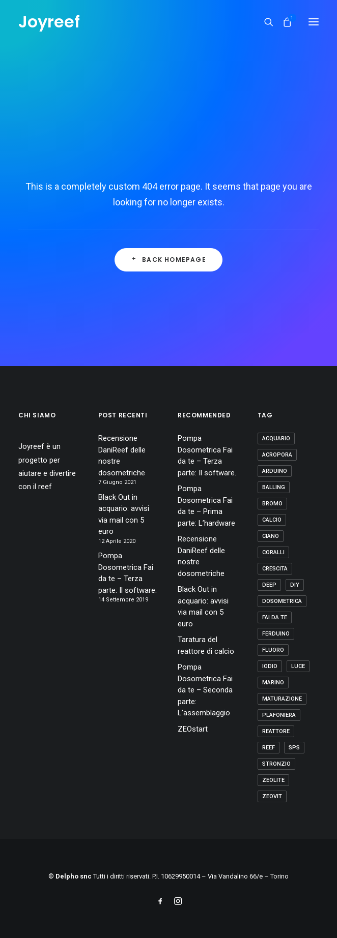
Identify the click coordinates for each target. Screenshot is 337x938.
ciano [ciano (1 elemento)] (270, 536)
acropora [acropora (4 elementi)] (277, 454)
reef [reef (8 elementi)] (268, 747)
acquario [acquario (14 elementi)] (276, 438)
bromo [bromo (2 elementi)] (272, 503)
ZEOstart (193, 729)
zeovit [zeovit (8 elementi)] (272, 796)
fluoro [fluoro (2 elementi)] (273, 650)
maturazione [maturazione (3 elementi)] (282, 698)
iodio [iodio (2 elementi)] (269, 666)
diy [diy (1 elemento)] (294, 585)
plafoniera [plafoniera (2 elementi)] (279, 715)
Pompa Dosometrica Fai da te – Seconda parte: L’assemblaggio (205, 689)
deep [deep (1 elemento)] (269, 585)
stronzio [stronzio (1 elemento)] (276, 764)
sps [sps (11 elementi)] (294, 747)
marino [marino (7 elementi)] (273, 682)
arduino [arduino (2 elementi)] (274, 471)
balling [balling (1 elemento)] (273, 487)
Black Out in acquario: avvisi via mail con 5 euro (123, 514)
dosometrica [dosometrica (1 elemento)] (282, 601)
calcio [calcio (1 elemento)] (272, 520)
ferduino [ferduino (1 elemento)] (276, 633)
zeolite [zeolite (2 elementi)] (273, 780)
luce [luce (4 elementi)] (298, 666)
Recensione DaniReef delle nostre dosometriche (122, 455)
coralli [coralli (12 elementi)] (273, 552)
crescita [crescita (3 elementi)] (275, 568)
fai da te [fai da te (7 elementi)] (274, 617)
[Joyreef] (49, 22)
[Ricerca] (264, 21)
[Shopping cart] (282, 21)
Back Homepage (168, 259)
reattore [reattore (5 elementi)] (276, 731)
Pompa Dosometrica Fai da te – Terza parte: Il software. (127, 573)
